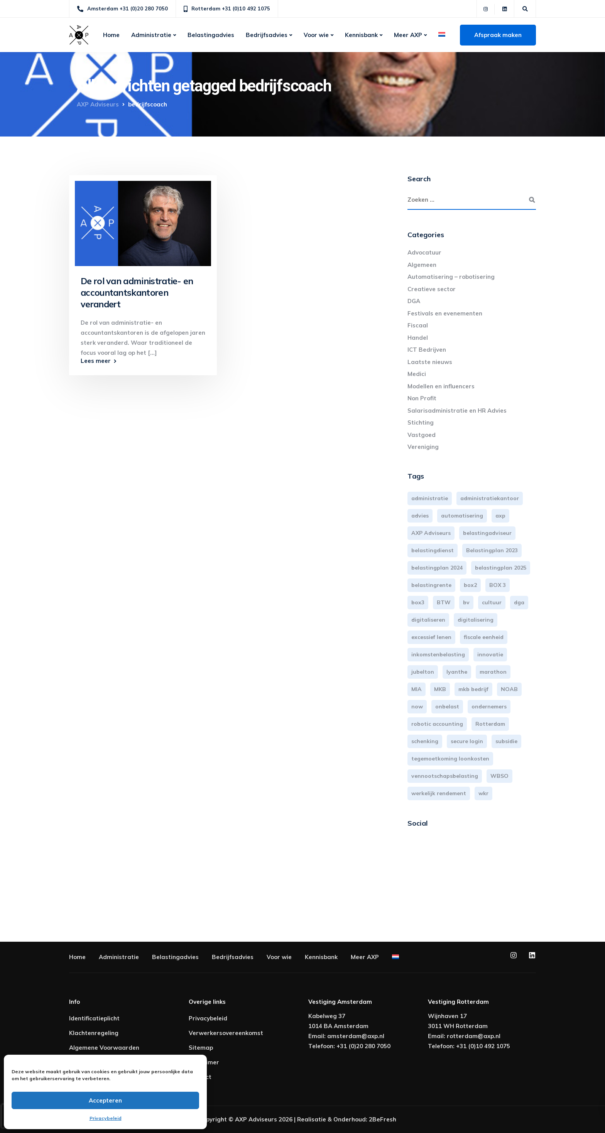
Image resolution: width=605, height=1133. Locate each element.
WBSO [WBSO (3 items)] (499, 775)
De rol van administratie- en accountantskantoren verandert (137, 292)
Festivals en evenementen (444, 313)
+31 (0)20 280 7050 (363, 1046)
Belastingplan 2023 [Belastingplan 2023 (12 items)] (492, 550)
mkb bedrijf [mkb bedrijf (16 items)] (473, 689)
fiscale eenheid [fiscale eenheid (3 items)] (484, 637)
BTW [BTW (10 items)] (444, 602)
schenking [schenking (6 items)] (424, 741)
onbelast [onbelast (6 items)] (447, 706)
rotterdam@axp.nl (473, 1036)
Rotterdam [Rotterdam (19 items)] (490, 723)
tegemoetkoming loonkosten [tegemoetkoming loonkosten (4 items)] (450, 758)
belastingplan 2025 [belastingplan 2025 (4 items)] (500, 567)
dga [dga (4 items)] (519, 602)
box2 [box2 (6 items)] (470, 585)
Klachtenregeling (93, 1033)
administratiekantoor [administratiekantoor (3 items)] (489, 498)
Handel (417, 337)
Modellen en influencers (441, 386)
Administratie (151, 35)
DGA (413, 301)
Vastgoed (421, 434)
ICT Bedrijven (426, 349)
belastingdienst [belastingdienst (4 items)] (432, 550)
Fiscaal (417, 325)
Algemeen (421, 264)
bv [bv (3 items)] (466, 602)
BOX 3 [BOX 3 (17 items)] (497, 585)
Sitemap (201, 1047)
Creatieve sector (431, 289)
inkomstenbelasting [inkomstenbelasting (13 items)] (438, 654)
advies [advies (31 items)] (420, 515)
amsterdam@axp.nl (355, 1036)
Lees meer (96, 361)
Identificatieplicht (94, 1018)
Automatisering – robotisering (451, 276)
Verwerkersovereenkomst (226, 1033)
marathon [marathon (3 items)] (493, 671)
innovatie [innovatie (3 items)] (490, 654)
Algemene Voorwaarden (104, 1047)
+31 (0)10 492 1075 (483, 1046)
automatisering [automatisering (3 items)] (462, 515)
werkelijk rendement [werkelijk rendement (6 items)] (438, 793)
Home (111, 35)
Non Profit (421, 398)
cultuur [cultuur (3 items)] (492, 602)
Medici (416, 374)
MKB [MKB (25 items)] (440, 689)
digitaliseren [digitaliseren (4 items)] (428, 619)
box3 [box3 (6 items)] (417, 602)
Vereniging (423, 446)
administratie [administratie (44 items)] (429, 498)
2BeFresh (382, 1119)
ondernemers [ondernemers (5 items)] (489, 706)
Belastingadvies (211, 35)
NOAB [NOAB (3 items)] (509, 689)
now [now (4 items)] (417, 706)
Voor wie (316, 35)
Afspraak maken (498, 35)
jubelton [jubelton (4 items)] (422, 671)
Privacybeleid (106, 1118)
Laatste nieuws (429, 362)
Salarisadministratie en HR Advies (457, 410)
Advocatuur (424, 252)
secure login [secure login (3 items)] (467, 741)
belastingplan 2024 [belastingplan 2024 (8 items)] (437, 567)
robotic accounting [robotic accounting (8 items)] (437, 723)
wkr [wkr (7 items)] (483, 793)
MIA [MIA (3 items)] (416, 689)
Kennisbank (361, 35)
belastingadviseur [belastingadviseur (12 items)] (487, 532)
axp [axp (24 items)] (500, 515)
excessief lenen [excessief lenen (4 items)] (431, 637)
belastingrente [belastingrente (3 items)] (431, 585)
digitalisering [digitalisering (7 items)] (475, 619)
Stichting (420, 422)
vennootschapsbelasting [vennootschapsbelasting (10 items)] (444, 775)
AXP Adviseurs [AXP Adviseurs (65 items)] (431, 532)
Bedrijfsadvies (266, 35)
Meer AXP (408, 35)
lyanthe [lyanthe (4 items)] (456, 671)
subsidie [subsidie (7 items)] (506, 741)
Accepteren (105, 1100)
